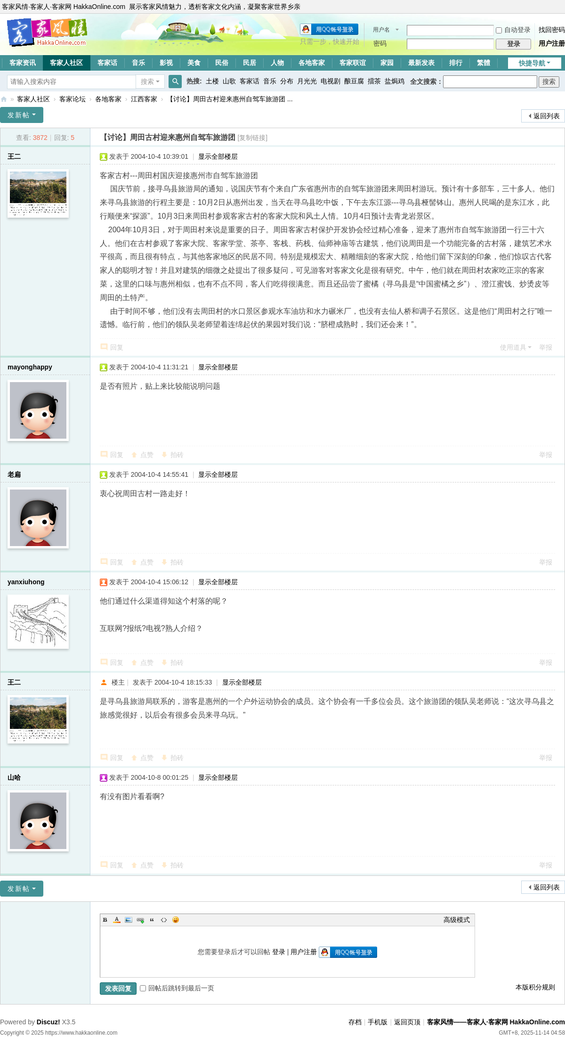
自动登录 (513, 29)
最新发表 (421, 62)
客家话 (107, 62)
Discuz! (48, 1022)
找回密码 (552, 29)
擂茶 (374, 81)
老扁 (14, 474)
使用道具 (513, 347)
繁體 (483, 62)
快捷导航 (532, 63)
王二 (14, 156)
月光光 (307, 81)
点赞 (146, 454)
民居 (249, 62)
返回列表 (546, 116)
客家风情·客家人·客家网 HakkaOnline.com (63, 6)
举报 (545, 347)
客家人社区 (66, 62)
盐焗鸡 (394, 81)
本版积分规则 (535, 987)
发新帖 (19, 115)
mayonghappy (30, 367)
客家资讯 (22, 62)
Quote (152, 919)
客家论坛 (72, 99)
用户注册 (552, 43)
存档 (355, 1022)
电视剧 (330, 81)
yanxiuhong (26, 582)
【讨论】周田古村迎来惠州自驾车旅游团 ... (230, 99)
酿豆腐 (354, 81)
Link (140, 919)
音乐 (138, 62)
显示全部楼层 (218, 156)
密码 (380, 43)
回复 (116, 347)
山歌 (229, 81)
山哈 (14, 777)
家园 (387, 62)
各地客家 (312, 62)
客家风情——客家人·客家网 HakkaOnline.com (4, 99)
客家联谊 (352, 62)
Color (116, 919)
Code (164, 919)
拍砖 (177, 454)
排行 (455, 62)
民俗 (221, 62)
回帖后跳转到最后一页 (177, 988)
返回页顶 (407, 1022)
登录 (278, 952)
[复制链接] (252, 137)
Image (128, 919)
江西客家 (144, 99)
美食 (194, 62)
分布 (286, 81)
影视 (166, 62)
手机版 (377, 1022)
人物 (277, 62)
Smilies (175, 919)
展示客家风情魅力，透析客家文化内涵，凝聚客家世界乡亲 (214, 6)
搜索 (147, 81)
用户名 (381, 29)
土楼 (212, 81)
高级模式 (457, 919)
